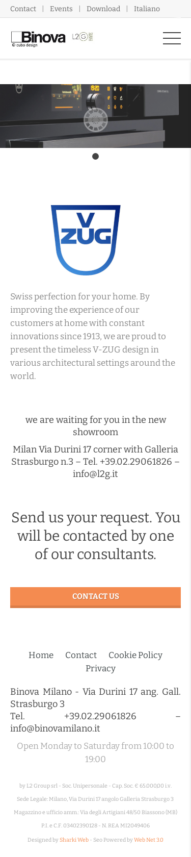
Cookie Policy (135, 655)
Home (41, 655)
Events (61, 9)
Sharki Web (74, 840)
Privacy (101, 668)
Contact (23, 9)
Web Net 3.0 (148, 840)
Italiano (147, 9)
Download (103, 9)
